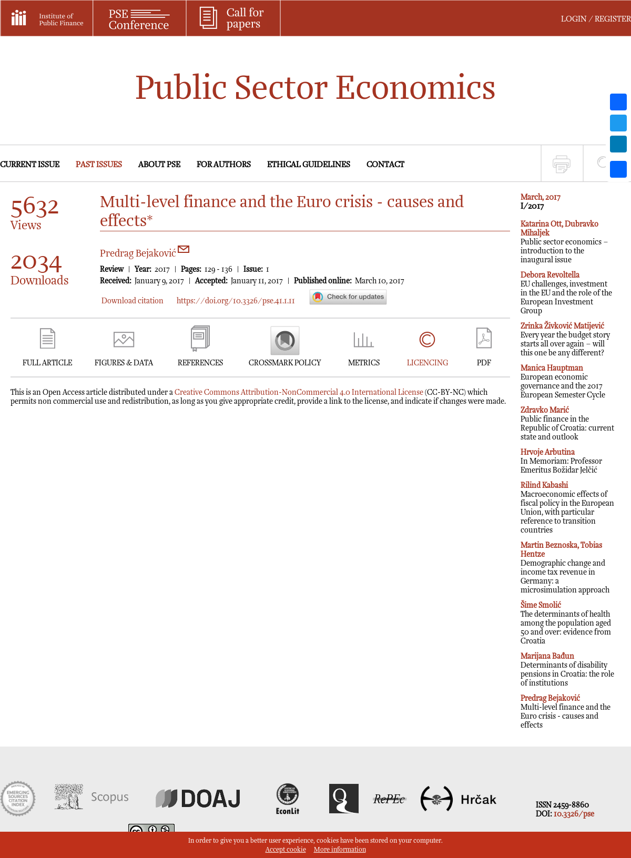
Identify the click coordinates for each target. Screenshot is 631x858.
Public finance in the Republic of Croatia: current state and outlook (567, 424)
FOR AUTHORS (224, 165)
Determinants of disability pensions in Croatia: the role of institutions (567, 670)
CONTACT (385, 165)
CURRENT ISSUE (29, 165)
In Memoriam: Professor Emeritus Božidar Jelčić (561, 461)
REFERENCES (200, 363)
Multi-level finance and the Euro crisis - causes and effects (565, 712)
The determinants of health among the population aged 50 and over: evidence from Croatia (566, 623)
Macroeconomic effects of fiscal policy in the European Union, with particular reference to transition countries (567, 508)
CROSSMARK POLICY (285, 363)
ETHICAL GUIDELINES (308, 165)
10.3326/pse (574, 814)
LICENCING (427, 363)
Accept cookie (286, 850)
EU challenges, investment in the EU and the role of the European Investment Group (566, 293)
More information (340, 850)
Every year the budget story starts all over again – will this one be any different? (565, 340)
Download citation (132, 301)
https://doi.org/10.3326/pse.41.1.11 (236, 301)
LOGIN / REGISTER (596, 19)
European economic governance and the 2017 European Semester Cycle (563, 382)
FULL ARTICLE (47, 363)
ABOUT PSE (159, 165)
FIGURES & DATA (124, 363)
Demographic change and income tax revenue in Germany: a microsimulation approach (565, 568)
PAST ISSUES (99, 165)
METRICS (364, 363)
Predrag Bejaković (144, 253)
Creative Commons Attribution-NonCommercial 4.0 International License (299, 392)
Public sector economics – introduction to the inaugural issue (564, 242)
